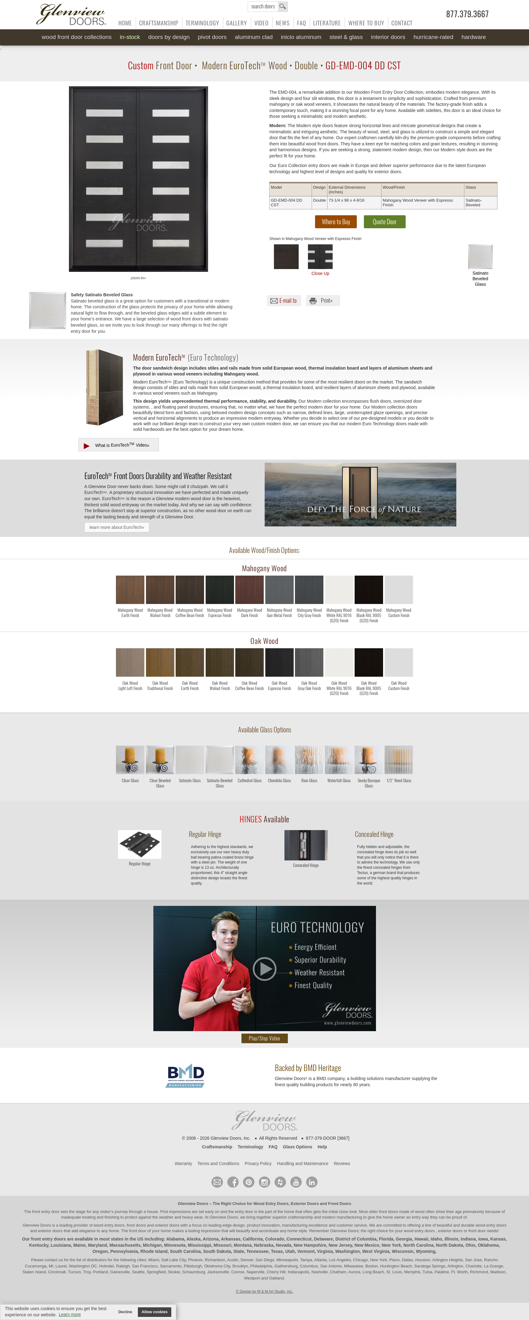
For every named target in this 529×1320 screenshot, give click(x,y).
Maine (79, 1245)
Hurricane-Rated (433, 37)
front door (137, 1230)
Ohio (470, 1245)
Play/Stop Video (264, 1038)
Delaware (323, 1238)
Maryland (97, 1245)
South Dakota (217, 1251)
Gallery (236, 23)
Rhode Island (154, 1251)
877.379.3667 (467, 14)
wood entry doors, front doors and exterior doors (136, 1225)
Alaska (193, 1238)
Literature (327, 23)
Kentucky (38, 1245)
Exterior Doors (305, 1203)
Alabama (175, 1238)
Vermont (306, 1251)
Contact (401, 23)
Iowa (483, 1238)
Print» (327, 300)
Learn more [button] (70, 1314)
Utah (290, 1251)
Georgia (404, 1238)
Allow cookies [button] (155, 1312)
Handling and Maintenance (303, 1163)
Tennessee (257, 1251)
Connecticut (299, 1238)
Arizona (211, 1238)
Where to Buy (366, 23)
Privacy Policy (258, 1163)
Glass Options (297, 1146)
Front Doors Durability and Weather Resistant (158, 476)
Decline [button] (125, 1312)
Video (261, 23)
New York (391, 1245)
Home (125, 23)
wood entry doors (491, 1225)
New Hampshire (310, 1245)
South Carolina (185, 1251)
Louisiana (61, 1245)
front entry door (46, 1211)
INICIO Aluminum (301, 37)
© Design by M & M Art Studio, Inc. (264, 1291)
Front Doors (339, 1203)
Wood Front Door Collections (77, 37)
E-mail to (287, 300)
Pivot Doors (212, 37)
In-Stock (130, 37)
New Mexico (367, 1245)
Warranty (183, 1163)
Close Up (320, 260)
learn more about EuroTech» (117, 527)
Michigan (152, 1245)
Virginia (325, 1251)
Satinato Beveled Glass (480, 265)
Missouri (223, 1245)
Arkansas (230, 1238)
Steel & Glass (346, 37)
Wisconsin (403, 1251)
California (253, 1238)
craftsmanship (300, 1217)
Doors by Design (169, 37)
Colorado (274, 1238)
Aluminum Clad (254, 37)
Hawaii (421, 1238)
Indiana (468, 1238)
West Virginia (376, 1251)
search (268, 7)
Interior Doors (388, 37)
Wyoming (425, 1251)
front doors (388, 1211)
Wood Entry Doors (271, 1203)
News (283, 23)
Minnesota (175, 1245)
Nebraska (263, 1245)
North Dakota (449, 1245)
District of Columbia (356, 1238)
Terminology (202, 23)
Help (322, 1146)
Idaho (436, 1238)
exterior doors (50, 1230)
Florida (386, 1238)
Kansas (498, 1238)
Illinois (451, 1238)
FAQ (301, 23)
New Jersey (340, 1245)
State (238, 1251)
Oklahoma (488, 1245)
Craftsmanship (158, 23)
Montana (243, 1245)
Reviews (342, 1163)
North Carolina (418, 1245)
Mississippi (199, 1245)
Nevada (283, 1245)
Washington (347, 1251)
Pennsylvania (124, 1251)
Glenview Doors (193, 1203)
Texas (277, 1251)
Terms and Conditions (218, 1163)
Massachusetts (124, 1245)
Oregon (100, 1251)
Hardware (474, 37)
